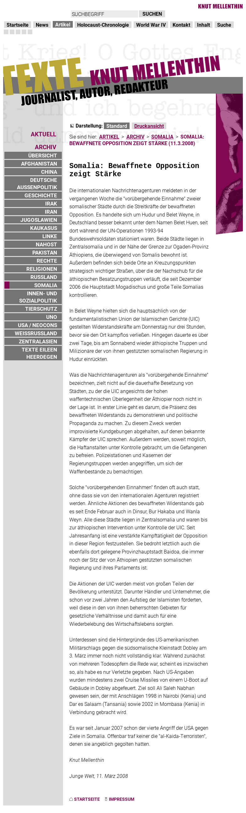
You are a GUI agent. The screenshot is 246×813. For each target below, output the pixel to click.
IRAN (51, 211)
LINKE (49, 236)
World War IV (151, 24)
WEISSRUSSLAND (36, 333)
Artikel (62, 24)
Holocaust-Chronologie (103, 24)
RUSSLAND (43, 277)
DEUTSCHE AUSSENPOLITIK (37, 183)
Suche (224, 24)
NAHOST (46, 244)
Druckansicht (149, 126)
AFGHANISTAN (39, 163)
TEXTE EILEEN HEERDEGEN (39, 353)
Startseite (18, 24)
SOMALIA (45, 285)
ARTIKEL (109, 136)
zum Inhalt (80, 6)
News (42, 24)
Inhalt (203, 24)
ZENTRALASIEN (38, 341)
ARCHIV (135, 136)
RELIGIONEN (41, 268)
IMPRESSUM (121, 799)
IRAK (51, 203)
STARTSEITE (87, 799)
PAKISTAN (44, 252)
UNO (51, 316)
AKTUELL (43, 134)
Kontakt (181, 24)
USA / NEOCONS (37, 325)
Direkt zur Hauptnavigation (33, 6)
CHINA (49, 171)
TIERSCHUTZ (41, 308)
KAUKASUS (43, 228)
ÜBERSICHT (42, 155)
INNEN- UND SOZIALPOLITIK (38, 297)
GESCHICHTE (40, 195)
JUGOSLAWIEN (38, 219)
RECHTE (47, 260)
